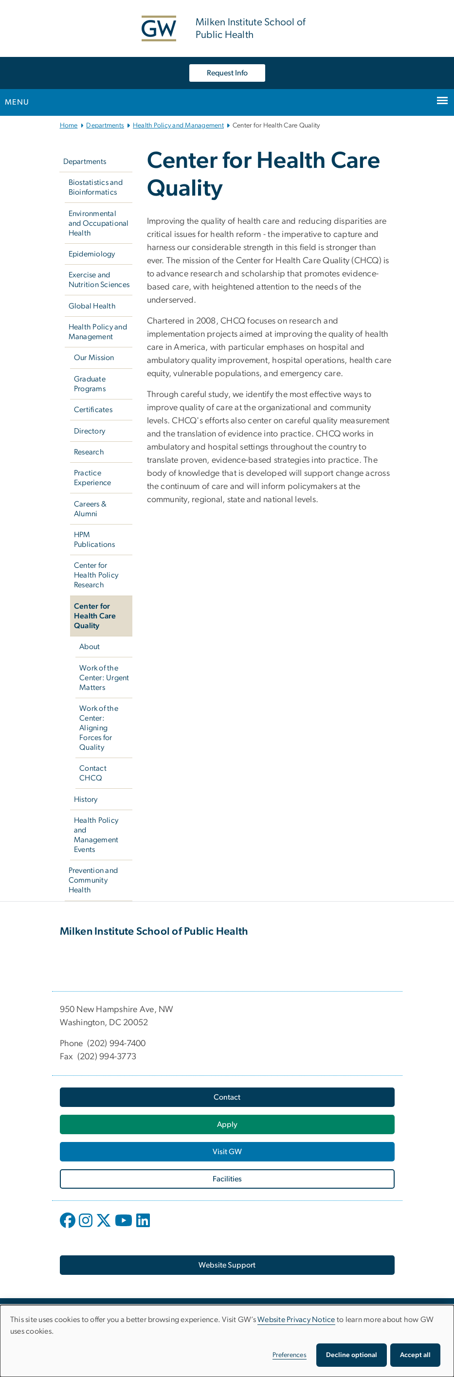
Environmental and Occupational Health (99, 223)
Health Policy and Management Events (96, 834)
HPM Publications (94, 539)
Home (69, 125)
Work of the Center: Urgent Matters (104, 677)
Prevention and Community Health (93, 880)
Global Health (92, 306)
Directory (89, 431)
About (89, 647)
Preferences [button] (289, 1355)
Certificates (93, 410)
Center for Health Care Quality (95, 616)
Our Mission (94, 358)
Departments (105, 125)
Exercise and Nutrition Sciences (99, 280)
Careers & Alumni (90, 509)
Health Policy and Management (178, 125)
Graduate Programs (90, 384)
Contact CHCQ (93, 773)
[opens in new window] (68, 1228)
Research (89, 452)
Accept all (415, 1355)
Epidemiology (92, 254)
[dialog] (227, 1341)
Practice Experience (92, 478)
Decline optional (351, 1355)
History (86, 799)
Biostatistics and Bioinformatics (96, 187)
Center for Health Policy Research (96, 575)
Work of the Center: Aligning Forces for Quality (98, 728)
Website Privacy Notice (296, 1319)
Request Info (227, 73)
